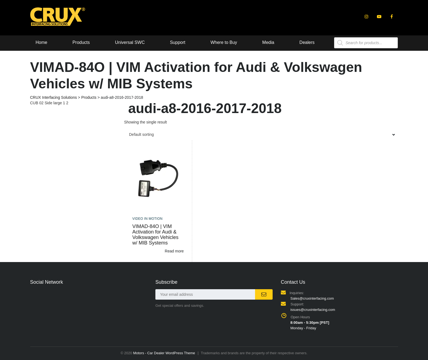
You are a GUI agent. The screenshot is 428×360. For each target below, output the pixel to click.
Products (81, 42)
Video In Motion (147, 219)
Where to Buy (224, 42)
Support (177, 42)
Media (268, 42)
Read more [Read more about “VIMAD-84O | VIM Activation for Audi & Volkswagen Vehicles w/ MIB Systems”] (174, 251)
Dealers (307, 42)
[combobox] (261, 134)
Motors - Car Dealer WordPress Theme (164, 353)
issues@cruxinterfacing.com (312, 310)
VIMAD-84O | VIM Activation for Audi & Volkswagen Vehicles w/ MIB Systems (155, 235)
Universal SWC (130, 42)
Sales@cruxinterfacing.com (312, 298)
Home (41, 42)
